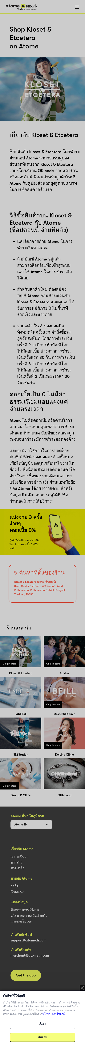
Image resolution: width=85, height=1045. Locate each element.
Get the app (26, 975)
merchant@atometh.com (29, 955)
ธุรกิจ (14, 886)
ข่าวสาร (16, 862)
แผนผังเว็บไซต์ (21, 921)
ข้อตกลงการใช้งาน (24, 910)
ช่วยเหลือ (17, 868)
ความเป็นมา (19, 857)
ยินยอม (42, 1037)
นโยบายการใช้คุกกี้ (53, 1014)
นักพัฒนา (17, 892)
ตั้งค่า (42, 1024)
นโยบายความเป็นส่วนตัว (28, 916)
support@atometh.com (28, 940)
